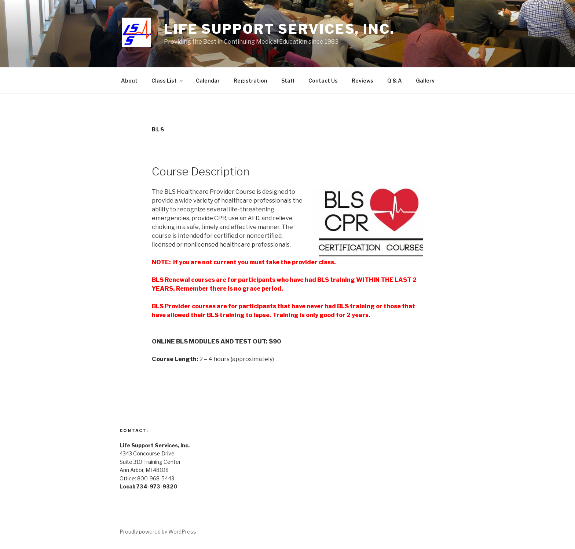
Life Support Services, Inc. (279, 29)
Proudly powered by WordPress (158, 531)
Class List (167, 80)
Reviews (362, 80)
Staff (287, 80)
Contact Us (323, 80)
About (129, 80)
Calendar (208, 80)
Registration (250, 80)
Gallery (425, 80)
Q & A (394, 80)
